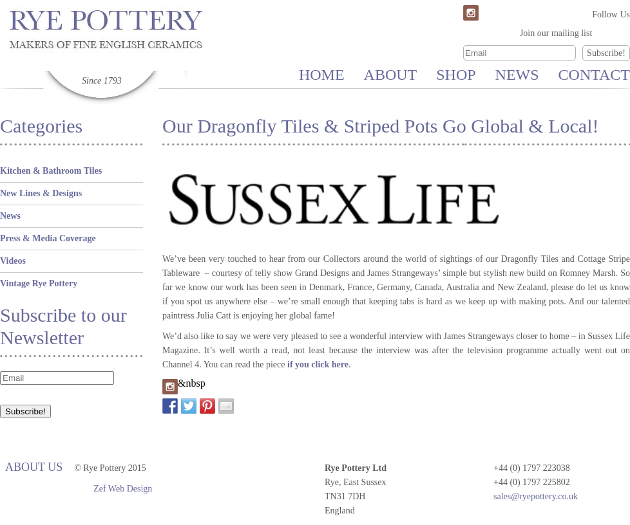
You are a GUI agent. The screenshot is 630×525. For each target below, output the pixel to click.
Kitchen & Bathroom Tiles (51, 171)
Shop (455, 74)
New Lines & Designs (41, 193)
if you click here (317, 364)
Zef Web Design (122, 488)
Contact (594, 74)
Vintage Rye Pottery (38, 283)
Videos (13, 261)
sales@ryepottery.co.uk (535, 496)
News (517, 74)
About (390, 74)
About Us (33, 467)
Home (322, 74)
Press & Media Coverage (48, 238)
